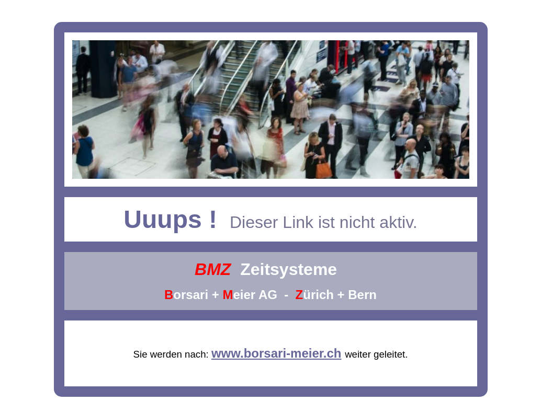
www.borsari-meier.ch (276, 353)
